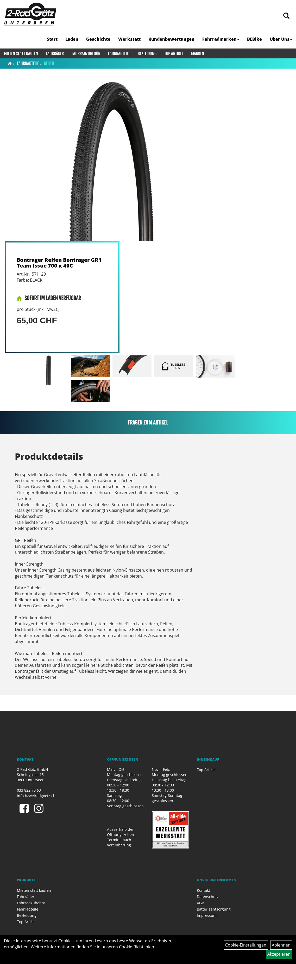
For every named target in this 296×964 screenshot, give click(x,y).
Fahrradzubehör (86, 53)
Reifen (49, 63)
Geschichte (98, 39)
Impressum (207, 915)
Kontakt (203, 890)
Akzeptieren (279, 954)
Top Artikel (173, 53)
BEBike (254, 39)
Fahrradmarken (220, 39)
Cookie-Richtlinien (136, 947)
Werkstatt (129, 39)
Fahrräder (55, 53)
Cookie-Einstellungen (245, 945)
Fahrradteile (119, 53)
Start (52, 39)
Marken (197, 53)
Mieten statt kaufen (21, 53)
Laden (71, 39)
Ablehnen (281, 945)
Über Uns (281, 39)
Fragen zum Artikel (148, 422)
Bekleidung (147, 53)
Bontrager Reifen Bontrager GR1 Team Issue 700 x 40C (59, 262)
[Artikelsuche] (286, 16)
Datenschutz (208, 896)
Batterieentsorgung (214, 909)
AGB (200, 902)
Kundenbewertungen (171, 39)
